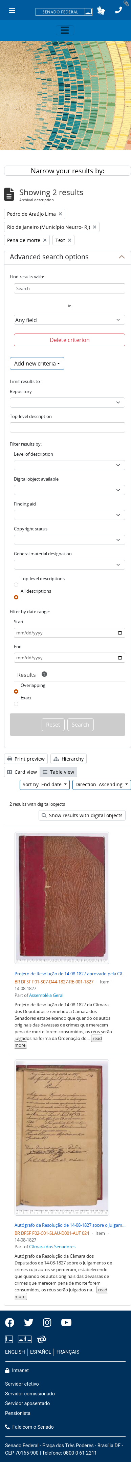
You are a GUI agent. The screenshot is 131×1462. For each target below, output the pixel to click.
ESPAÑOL (40, 1352)
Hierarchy (68, 759)
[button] (101, 10)
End (18, 646)
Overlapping (33, 685)
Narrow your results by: (67, 170)
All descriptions (36, 591)
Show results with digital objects (82, 815)
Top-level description (31, 416)
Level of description (33, 454)
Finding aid (25, 504)
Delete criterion (70, 340)
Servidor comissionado (30, 1394)
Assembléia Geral (46, 995)
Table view (58, 772)
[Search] (69, 288)
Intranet (17, 1370)
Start (19, 622)
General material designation (43, 554)
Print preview (26, 759)
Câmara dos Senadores (52, 1247)
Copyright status (30, 529)
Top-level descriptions (43, 579)
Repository (21, 391)
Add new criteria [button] (35, 363)
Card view (22, 772)
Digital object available (36, 479)
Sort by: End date (43, 784)
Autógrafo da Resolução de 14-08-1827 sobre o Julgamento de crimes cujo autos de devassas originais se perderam (70, 1225)
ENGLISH (15, 1352)
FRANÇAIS (68, 1352)
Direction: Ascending (99, 784)
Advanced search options (49, 257)
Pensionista (17, 1413)
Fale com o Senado (29, 1427)
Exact (26, 698)
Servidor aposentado (27, 1403)
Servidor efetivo (22, 1384)
